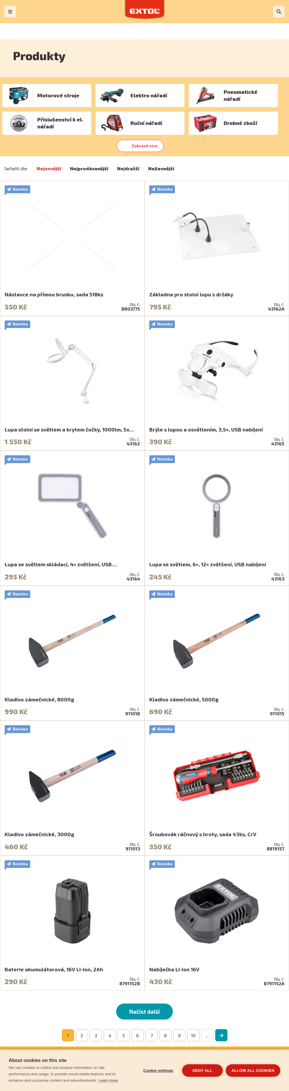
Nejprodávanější (89, 168)
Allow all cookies (252, 1070)
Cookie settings (158, 1070)
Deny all (202, 1070)
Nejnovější (49, 168)
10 (193, 1035)
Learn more (108, 1080)
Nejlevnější (161, 168)
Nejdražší (128, 168)
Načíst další (144, 1011)
